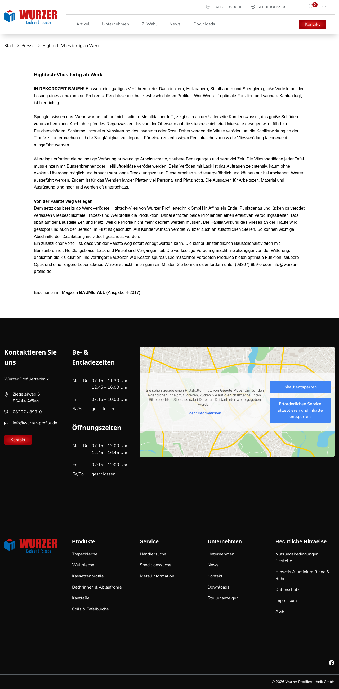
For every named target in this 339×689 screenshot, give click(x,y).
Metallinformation (157, 576)
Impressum (286, 601)
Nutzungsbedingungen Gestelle (297, 557)
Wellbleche (83, 565)
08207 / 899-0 (27, 412)
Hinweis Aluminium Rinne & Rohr (302, 575)
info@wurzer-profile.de (35, 423)
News (175, 24)
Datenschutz (287, 589)
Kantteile (81, 598)
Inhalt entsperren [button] (300, 387)
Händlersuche (153, 554)
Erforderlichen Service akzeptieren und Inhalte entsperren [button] (300, 410)
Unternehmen (221, 554)
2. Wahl (149, 24)
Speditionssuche (155, 565)
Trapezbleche (84, 554)
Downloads (204, 24)
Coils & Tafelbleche (90, 609)
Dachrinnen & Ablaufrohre (97, 587)
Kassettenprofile (88, 576)
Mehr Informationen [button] (204, 413)
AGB (280, 611)
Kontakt (312, 24)
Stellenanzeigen (223, 598)
